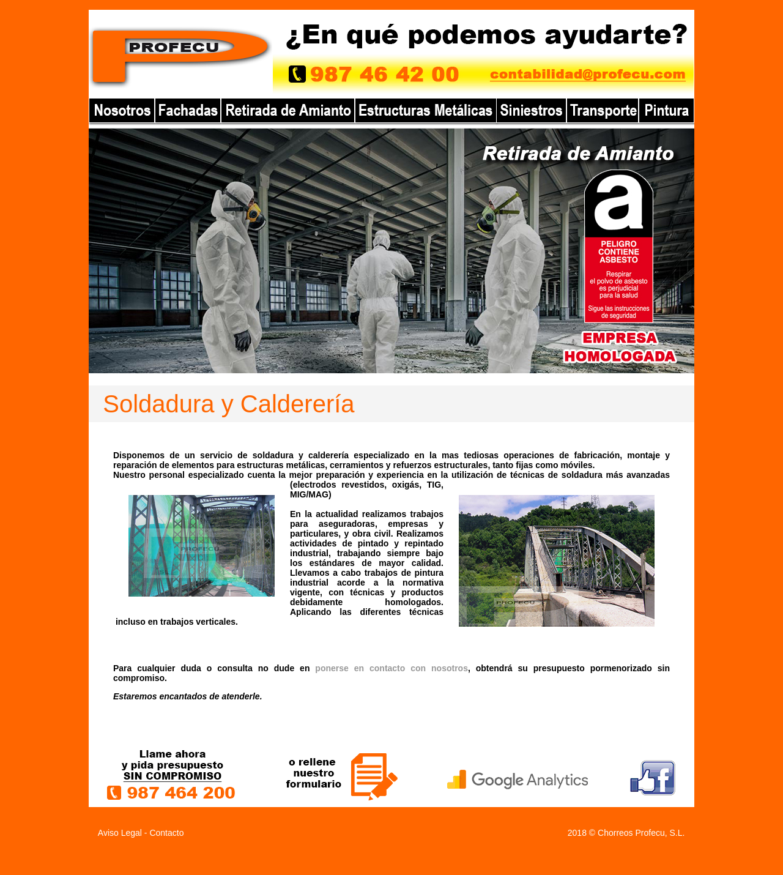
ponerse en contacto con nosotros (391, 668)
